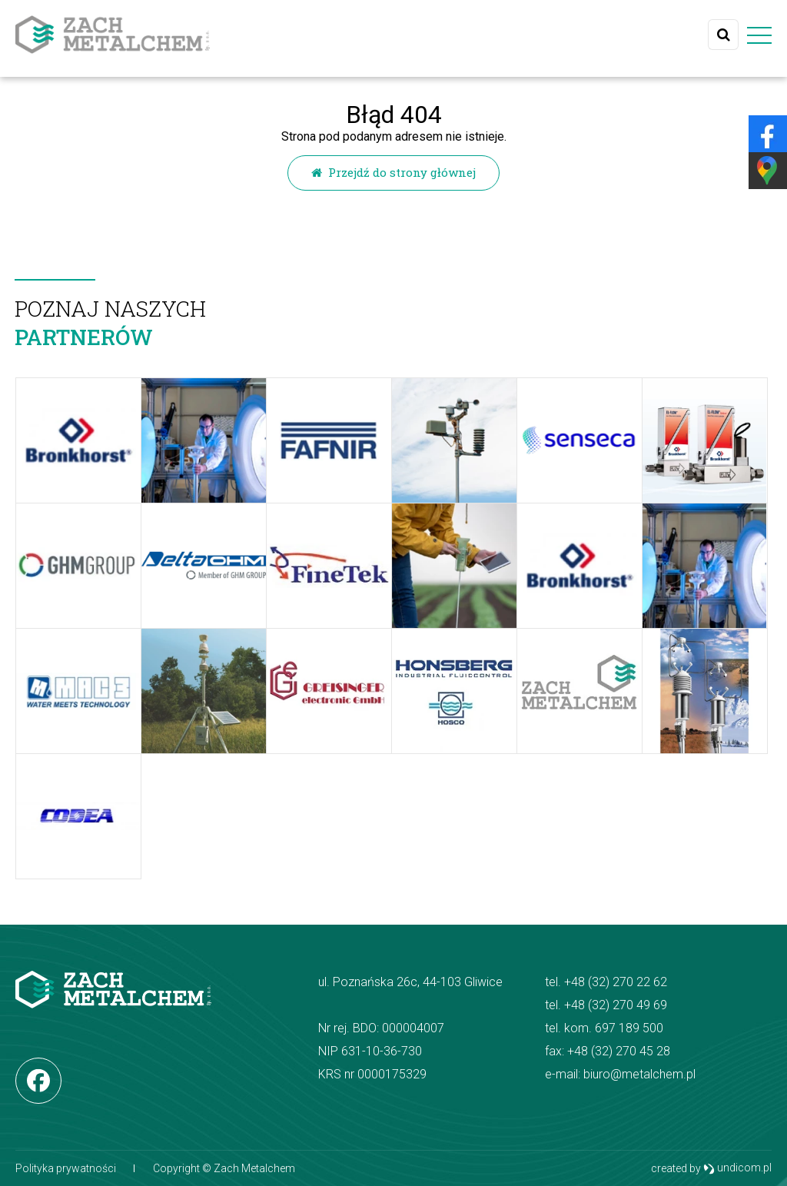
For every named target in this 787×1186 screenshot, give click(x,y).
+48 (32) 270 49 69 (615, 1005)
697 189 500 (629, 1028)
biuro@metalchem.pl (639, 1074)
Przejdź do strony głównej (393, 172)
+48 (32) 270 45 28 (618, 1051)
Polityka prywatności (65, 1168)
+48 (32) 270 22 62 (615, 982)
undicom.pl (737, 1168)
